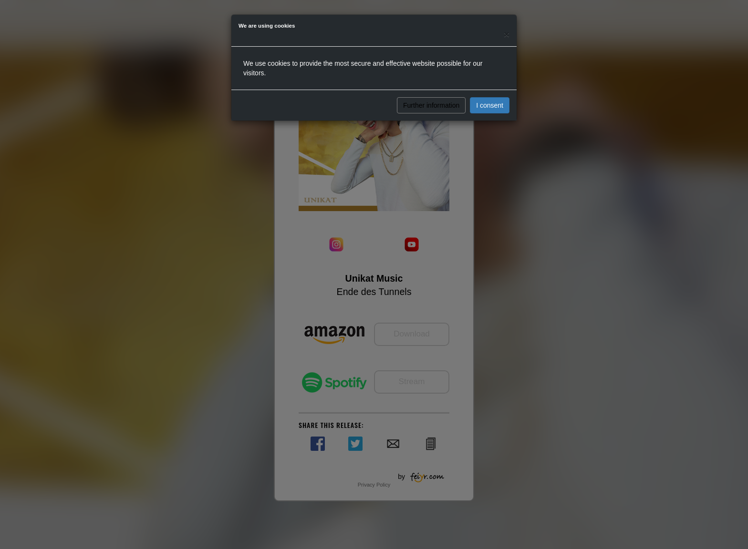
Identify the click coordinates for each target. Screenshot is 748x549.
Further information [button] (431, 105)
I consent (489, 105)
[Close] (506, 34)
